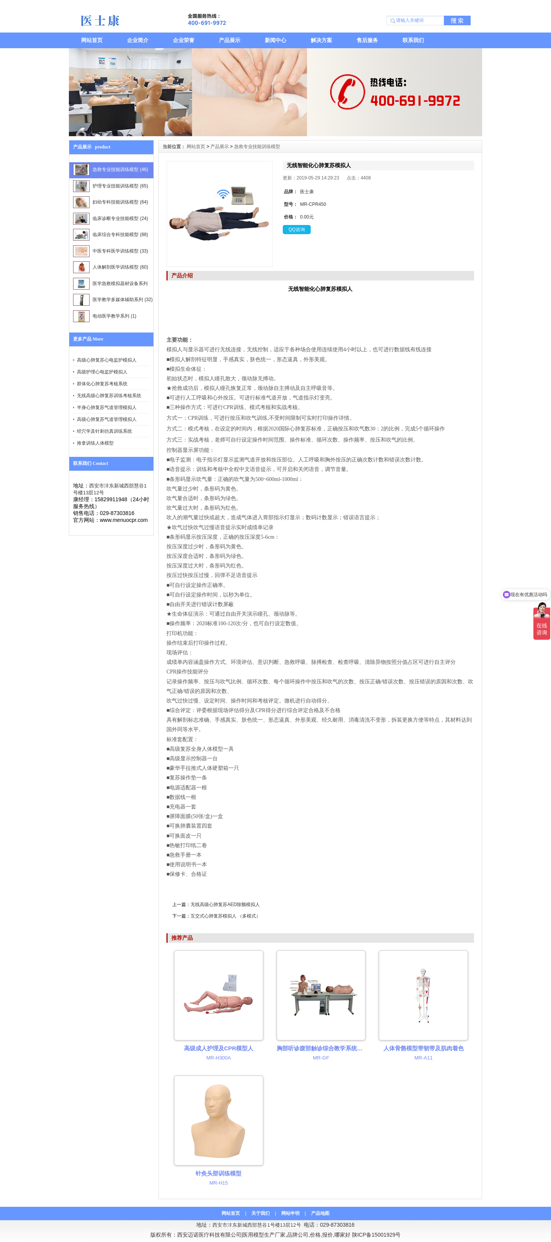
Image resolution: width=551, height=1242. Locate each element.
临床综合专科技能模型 (110, 235)
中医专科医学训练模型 (110, 251)
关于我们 (260, 1213)
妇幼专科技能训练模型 (110, 202)
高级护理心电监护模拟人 (102, 372)
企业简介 (137, 40)
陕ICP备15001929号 (376, 1235)
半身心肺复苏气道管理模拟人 (107, 407)
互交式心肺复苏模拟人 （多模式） (226, 916)
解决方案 (321, 40)
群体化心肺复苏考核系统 (102, 383)
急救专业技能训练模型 (110, 170)
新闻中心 (275, 40)
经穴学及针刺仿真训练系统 (104, 431)
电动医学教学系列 (104, 316)
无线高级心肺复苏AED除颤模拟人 (225, 904)
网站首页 (92, 40)
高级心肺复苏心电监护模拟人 (107, 360)
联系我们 (413, 40)
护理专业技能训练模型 (110, 186)
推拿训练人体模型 (95, 443)
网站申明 (290, 1213)
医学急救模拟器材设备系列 (110, 285)
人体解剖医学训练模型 (110, 267)
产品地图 (320, 1213)
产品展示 (229, 40)
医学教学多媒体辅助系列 (113, 300)
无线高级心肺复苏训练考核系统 (109, 395)
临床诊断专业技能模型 (110, 219)
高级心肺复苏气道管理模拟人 (107, 419)
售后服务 (367, 40)
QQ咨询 (297, 229)
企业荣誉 (183, 40)
